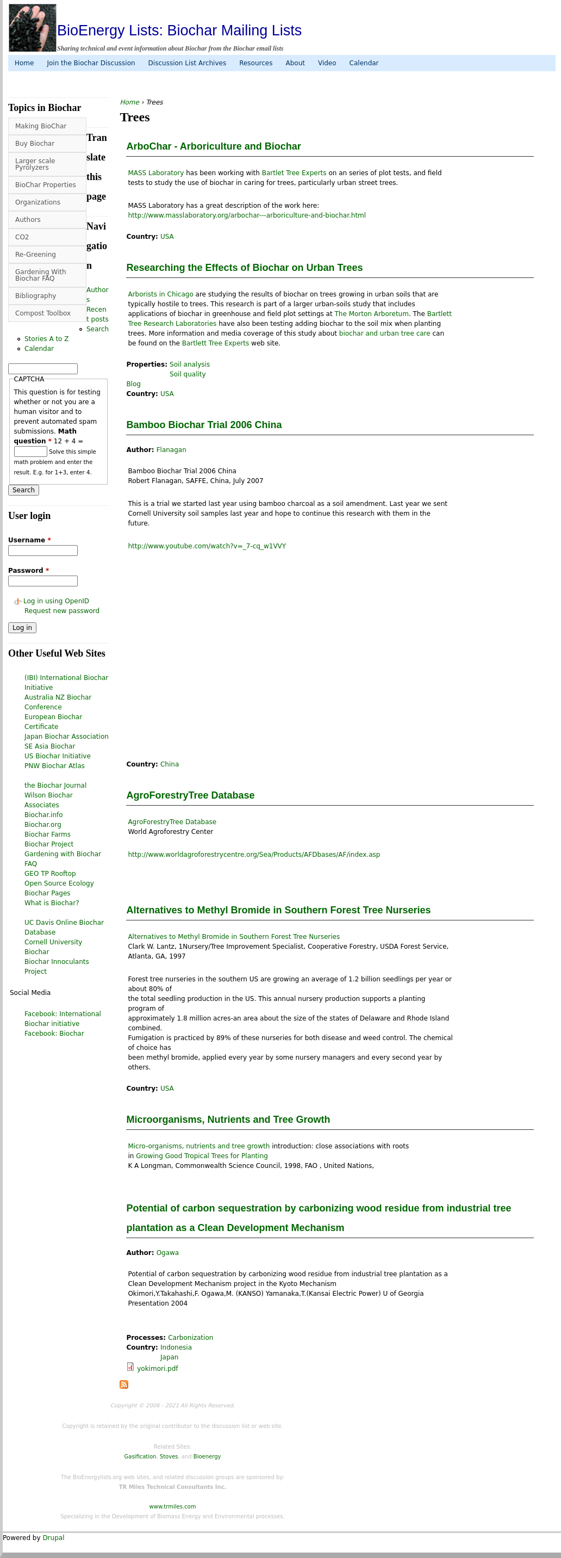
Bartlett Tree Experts (216, 343)
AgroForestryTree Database (190, 795)
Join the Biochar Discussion (91, 63)
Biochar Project (48, 844)
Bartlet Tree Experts (294, 173)
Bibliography (35, 296)
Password (28, 570)
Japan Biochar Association (66, 736)
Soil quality (188, 374)
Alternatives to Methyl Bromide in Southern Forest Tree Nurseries (278, 910)
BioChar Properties (45, 185)
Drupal (53, 1538)
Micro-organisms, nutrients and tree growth (199, 1146)
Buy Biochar (34, 143)
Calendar (364, 63)
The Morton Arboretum (372, 314)
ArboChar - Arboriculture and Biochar (213, 146)
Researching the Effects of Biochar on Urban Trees (244, 267)
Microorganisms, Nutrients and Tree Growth (228, 1119)
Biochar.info (43, 815)
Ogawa (168, 1253)
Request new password (61, 611)
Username (29, 540)
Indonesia (176, 1347)
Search (97, 329)
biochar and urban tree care (385, 333)
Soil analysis (190, 364)
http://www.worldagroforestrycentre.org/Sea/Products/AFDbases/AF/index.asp (254, 854)
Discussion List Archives (187, 63)
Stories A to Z (46, 339)
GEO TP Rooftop (50, 873)
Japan (169, 1357)
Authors (28, 220)
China (169, 764)
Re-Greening (35, 254)
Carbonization (190, 1337)
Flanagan (171, 450)
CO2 (22, 237)
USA (167, 236)
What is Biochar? (51, 903)
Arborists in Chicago (160, 294)
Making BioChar (40, 126)
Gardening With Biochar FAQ (40, 275)
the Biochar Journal (55, 785)
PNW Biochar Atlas (54, 766)
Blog (133, 384)
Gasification (140, 1457)
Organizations (37, 202)
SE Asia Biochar (49, 746)
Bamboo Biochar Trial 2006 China (204, 424)
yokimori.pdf (157, 1368)
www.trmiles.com (172, 1507)
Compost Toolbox (43, 313)
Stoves (169, 1457)
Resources (255, 63)
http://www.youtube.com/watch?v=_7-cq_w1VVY (207, 546)
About (294, 63)
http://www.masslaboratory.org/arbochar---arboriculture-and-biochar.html (247, 215)
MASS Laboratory (156, 173)
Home (24, 63)
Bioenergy (207, 1457)
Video (327, 63)
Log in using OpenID (56, 601)
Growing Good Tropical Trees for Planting (202, 1156)
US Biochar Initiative (57, 756)
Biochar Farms (47, 834)
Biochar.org (42, 825)
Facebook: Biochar (54, 1033)
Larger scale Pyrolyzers (35, 164)
